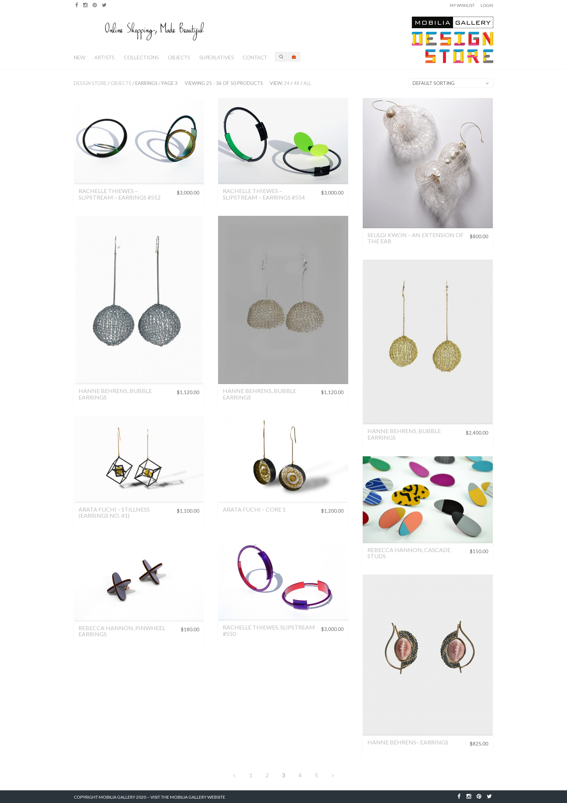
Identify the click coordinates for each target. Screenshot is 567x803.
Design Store (90, 83)
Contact (255, 57)
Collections (141, 57)
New (79, 57)
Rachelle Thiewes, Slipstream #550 (269, 630)
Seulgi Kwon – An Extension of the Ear (415, 238)
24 (287, 83)
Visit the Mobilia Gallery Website (187, 797)
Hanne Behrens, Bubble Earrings (115, 394)
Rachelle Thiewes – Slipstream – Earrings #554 (264, 194)
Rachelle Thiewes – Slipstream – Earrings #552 (119, 194)
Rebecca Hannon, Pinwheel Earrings (121, 631)
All (307, 83)
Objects (179, 57)
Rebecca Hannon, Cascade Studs (409, 553)
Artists (104, 57)
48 (296, 83)
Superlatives (216, 57)
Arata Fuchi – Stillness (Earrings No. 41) (114, 512)
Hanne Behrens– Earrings (407, 742)
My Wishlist (462, 5)
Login (487, 5)
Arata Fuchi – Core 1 (254, 509)
